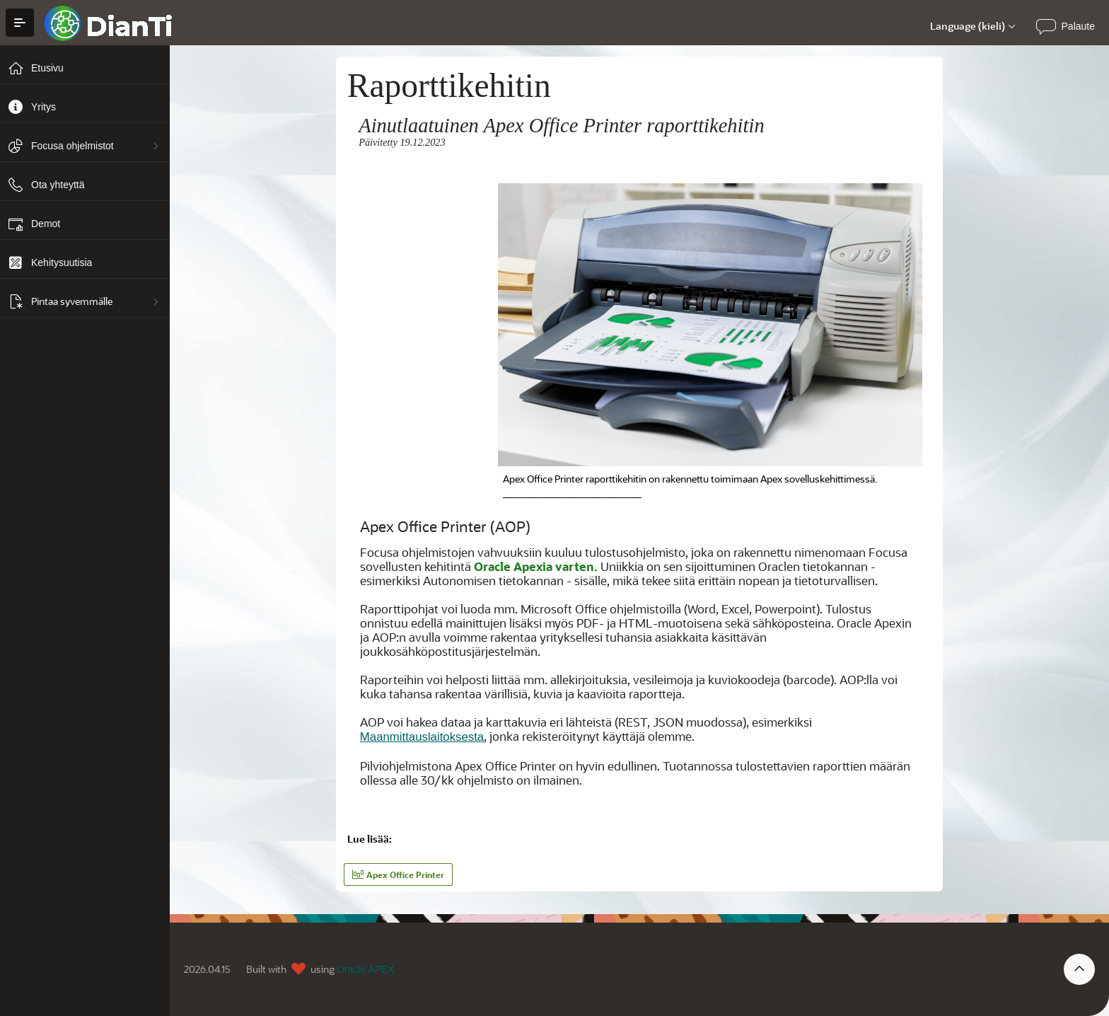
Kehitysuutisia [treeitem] (61, 262)
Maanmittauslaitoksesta (422, 737)
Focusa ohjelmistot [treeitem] (72, 145)
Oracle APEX (366, 969)
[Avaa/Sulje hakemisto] (20, 22)
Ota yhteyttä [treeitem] (57, 184)
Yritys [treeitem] (43, 106)
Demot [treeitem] (45, 223)
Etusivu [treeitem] (47, 68)
